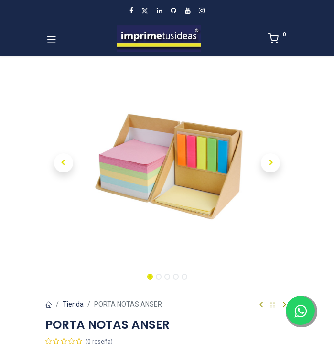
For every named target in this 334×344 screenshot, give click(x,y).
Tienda (73, 304)
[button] (63, 163)
